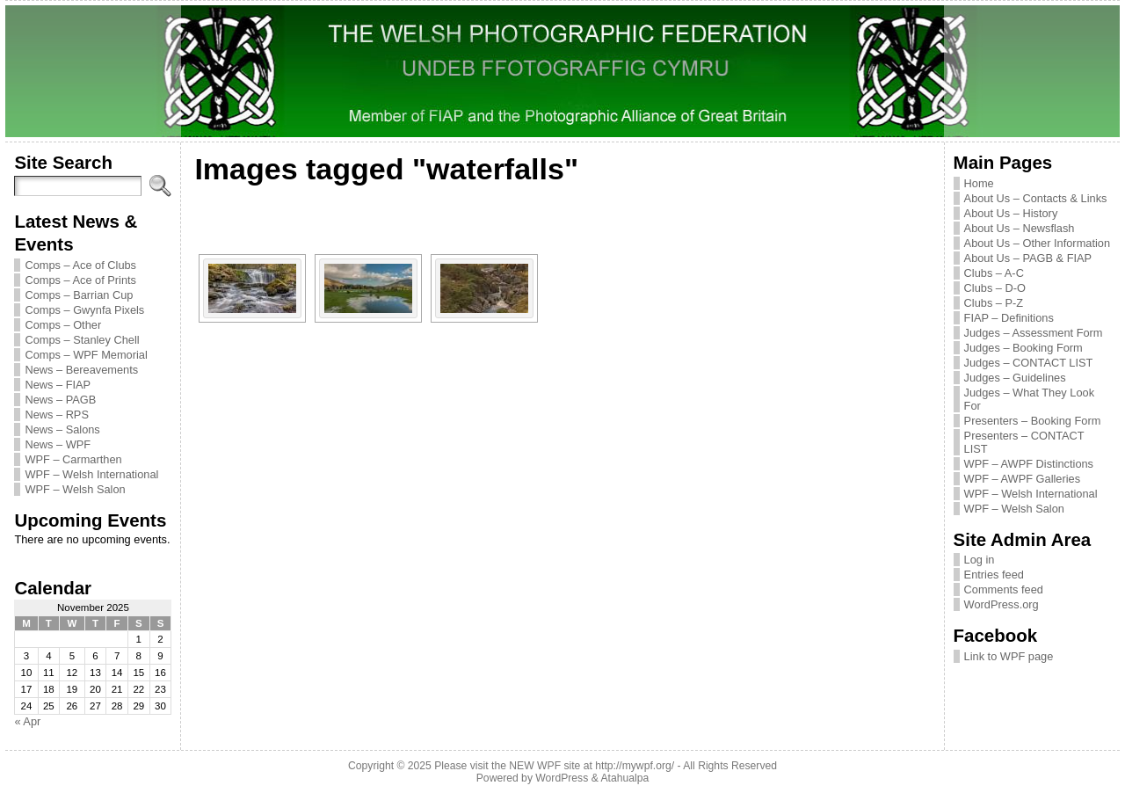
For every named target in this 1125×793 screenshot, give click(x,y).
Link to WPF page (1009, 656)
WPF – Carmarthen (73, 459)
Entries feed (994, 574)
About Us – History (1011, 213)
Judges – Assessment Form (1033, 332)
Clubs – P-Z (994, 302)
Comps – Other (63, 324)
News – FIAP (58, 384)
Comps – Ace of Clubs (80, 265)
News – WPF (58, 444)
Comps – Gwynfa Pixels (84, 309)
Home (979, 183)
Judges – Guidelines (1015, 377)
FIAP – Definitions (1009, 317)
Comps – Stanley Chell (82, 339)
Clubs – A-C (994, 273)
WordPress (561, 778)
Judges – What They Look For (1029, 399)
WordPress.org (1001, 604)
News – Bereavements (81, 369)
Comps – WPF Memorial (86, 354)
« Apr (27, 721)
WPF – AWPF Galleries (1022, 478)
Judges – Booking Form (1023, 347)
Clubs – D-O (995, 288)
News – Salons (62, 429)
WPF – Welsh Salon (75, 489)
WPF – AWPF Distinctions (1028, 463)
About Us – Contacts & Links (1035, 198)
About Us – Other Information (1037, 243)
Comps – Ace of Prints (80, 280)
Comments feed (1003, 589)
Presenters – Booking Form (1032, 420)
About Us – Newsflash (1019, 228)
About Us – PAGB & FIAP (1028, 258)
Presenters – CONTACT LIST (1024, 442)
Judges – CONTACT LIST (1028, 362)
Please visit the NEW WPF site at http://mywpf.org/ (554, 766)
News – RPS (57, 414)
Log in (979, 559)
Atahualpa (624, 778)
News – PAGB (60, 399)
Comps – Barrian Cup (79, 295)
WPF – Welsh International (91, 474)
